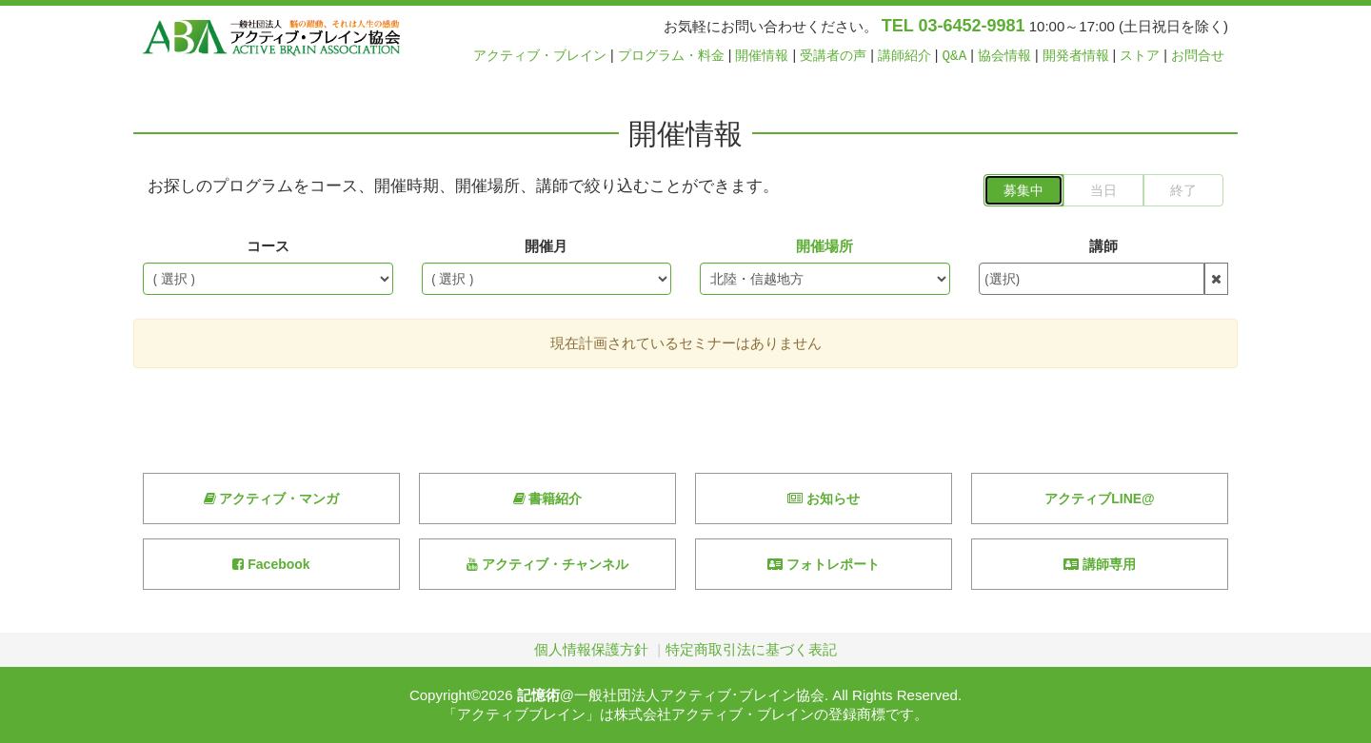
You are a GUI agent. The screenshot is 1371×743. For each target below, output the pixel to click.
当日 (1103, 190)
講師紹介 (904, 56)
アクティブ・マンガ (272, 498)
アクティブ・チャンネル (547, 564)
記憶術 (538, 695)
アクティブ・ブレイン (539, 56)
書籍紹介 (548, 498)
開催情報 (761, 56)
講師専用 (1099, 564)
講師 (1103, 246)
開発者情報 (1076, 56)
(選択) (1002, 278)
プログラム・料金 (671, 56)
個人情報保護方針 (591, 649)
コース (268, 246)
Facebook (270, 564)
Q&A (955, 56)
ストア (1140, 56)
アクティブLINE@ (1099, 498)
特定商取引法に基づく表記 (751, 649)
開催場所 (824, 246)
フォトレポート (823, 564)
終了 (1183, 190)
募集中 (1023, 190)
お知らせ (823, 498)
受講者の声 (833, 56)
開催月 (546, 246)
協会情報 (1004, 56)
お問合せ (1197, 56)
